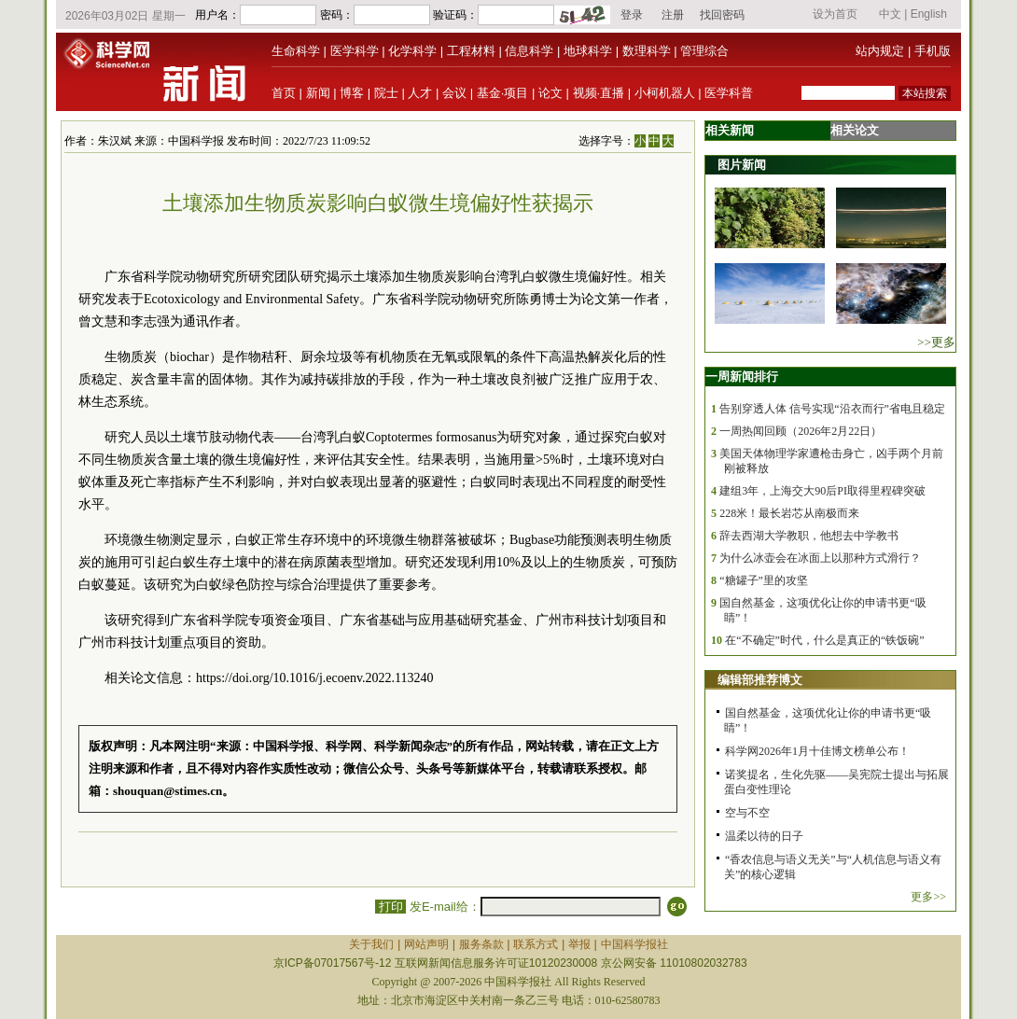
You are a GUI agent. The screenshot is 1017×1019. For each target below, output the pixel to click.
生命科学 (296, 51)
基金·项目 (503, 93)
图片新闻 (741, 165)
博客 (352, 93)
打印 (390, 907)
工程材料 (471, 51)
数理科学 (646, 51)
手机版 (932, 51)
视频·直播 (599, 93)
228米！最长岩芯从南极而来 (789, 513)
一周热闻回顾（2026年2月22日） (800, 431)
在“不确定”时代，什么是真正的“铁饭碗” (824, 640)
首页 (284, 93)
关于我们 (371, 944)
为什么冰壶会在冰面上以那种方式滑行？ (820, 558)
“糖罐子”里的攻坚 (763, 580)
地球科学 (588, 51)
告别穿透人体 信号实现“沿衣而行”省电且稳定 (832, 408)
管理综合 (704, 51)
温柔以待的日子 (764, 836)
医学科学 (354, 51)
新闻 (318, 93)
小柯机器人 (664, 93)
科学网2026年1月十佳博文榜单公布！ (817, 751)
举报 (579, 944)
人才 (420, 93)
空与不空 (747, 812)
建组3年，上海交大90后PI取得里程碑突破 (822, 490)
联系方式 (535, 944)
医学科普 (728, 93)
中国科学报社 (634, 944)
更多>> (928, 896)
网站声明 (426, 944)
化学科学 (412, 51)
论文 (550, 93)
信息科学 (529, 51)
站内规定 (880, 51)
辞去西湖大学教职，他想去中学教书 (809, 535)
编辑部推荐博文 (759, 680)
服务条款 (481, 944)
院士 (386, 93)
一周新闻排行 (741, 377)
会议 (454, 93)
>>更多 (936, 342)
